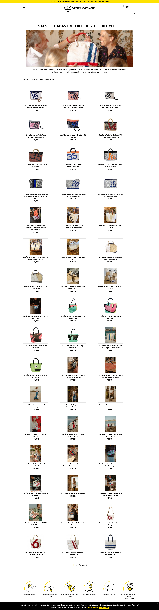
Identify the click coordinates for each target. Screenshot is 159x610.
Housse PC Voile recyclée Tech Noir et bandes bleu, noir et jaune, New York (36, 196)
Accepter (104, 608)
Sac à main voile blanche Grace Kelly (73, 493)
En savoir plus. (93, 608)
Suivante (83, 565)
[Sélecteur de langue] (133, 13)
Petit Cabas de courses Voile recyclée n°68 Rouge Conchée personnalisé (35, 228)
